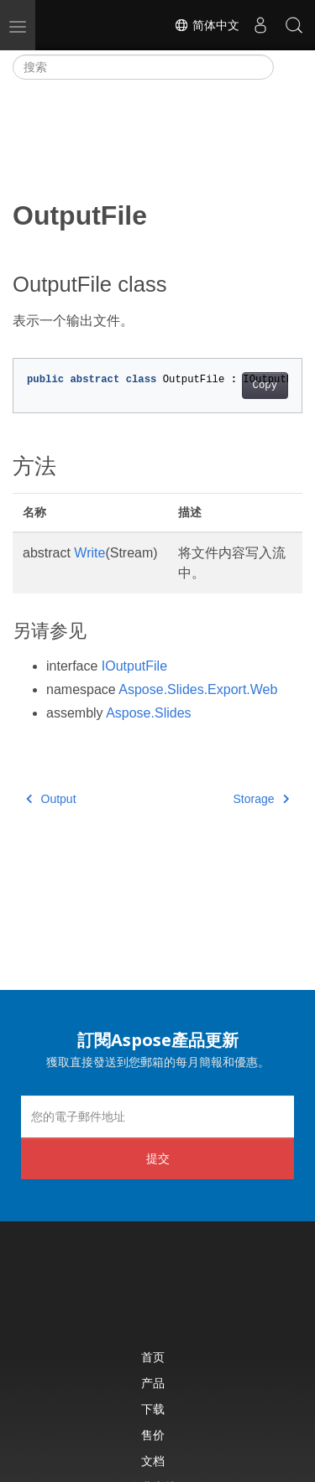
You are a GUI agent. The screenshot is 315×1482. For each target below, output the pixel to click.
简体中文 (206, 25)
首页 (153, 1357)
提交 (158, 1158)
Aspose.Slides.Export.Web (197, 689)
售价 (153, 1435)
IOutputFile (134, 666)
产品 (153, 1383)
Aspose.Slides (148, 713)
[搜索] (143, 67)
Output (51, 799)
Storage (261, 799)
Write (89, 553)
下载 (153, 1409)
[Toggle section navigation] (288, 67)
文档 (153, 1461)
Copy (265, 385)
